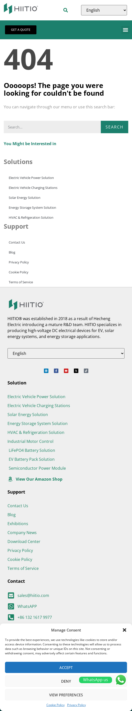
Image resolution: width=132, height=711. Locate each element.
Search (115, 127)
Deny (66, 681)
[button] (124, 629)
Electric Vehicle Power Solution (31, 177)
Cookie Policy (55, 705)
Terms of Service (21, 282)
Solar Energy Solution (24, 197)
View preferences (66, 694)
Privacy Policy (76, 705)
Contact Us (17, 242)
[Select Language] (104, 10)
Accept (66, 667)
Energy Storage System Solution (32, 207)
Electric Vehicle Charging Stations (33, 187)
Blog (12, 252)
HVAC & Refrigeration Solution (31, 217)
